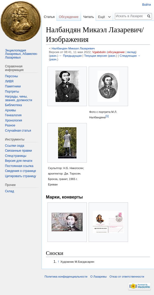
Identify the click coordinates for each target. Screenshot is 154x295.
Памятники (13, 86)
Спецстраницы (15, 156)
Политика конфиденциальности (66, 276)
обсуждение (116, 52)
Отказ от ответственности (126, 276)
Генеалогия (13, 115)
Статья (49, 17)
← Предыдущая (70, 55)
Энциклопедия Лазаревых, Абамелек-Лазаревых (21, 54)
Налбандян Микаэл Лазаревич (73, 48)
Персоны (11, 76)
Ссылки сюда (14, 146)
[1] (107, 115)
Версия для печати (18, 161)
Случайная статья (18, 130)
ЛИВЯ (9, 81)
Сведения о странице (20, 171)
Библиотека (13, 105)
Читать (85, 27)
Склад (9, 191)
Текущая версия (95, 55)
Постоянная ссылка (19, 166)
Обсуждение (69, 17)
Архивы (10, 110)
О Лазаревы (98, 276)
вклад (131, 52)
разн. (53, 55)
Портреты (12, 91)
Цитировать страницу (20, 176)
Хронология (13, 120)
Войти (146, 5)
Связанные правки (18, 150)
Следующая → (130, 55)
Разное (10, 125)
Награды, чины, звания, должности (18, 98)
